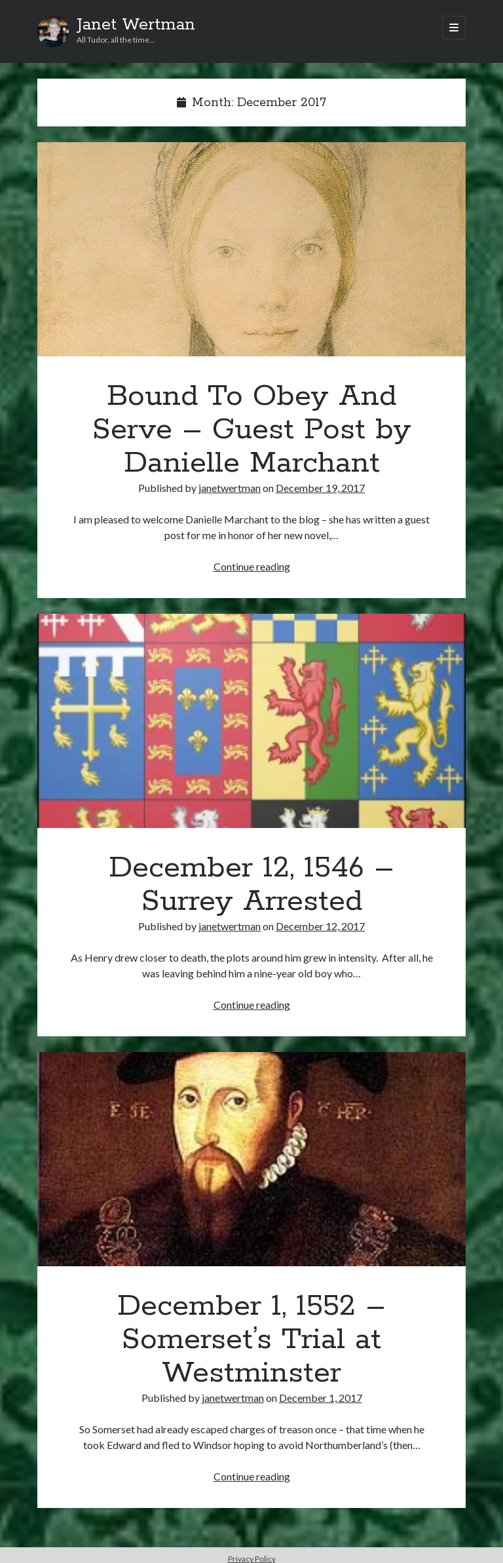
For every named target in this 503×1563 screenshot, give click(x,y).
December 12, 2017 (320, 926)
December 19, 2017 (320, 487)
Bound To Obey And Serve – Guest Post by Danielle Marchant (251, 249)
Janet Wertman (136, 24)
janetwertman (229, 487)
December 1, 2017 (320, 1397)
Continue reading (252, 566)
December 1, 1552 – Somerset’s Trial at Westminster (251, 1159)
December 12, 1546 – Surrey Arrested (251, 721)
